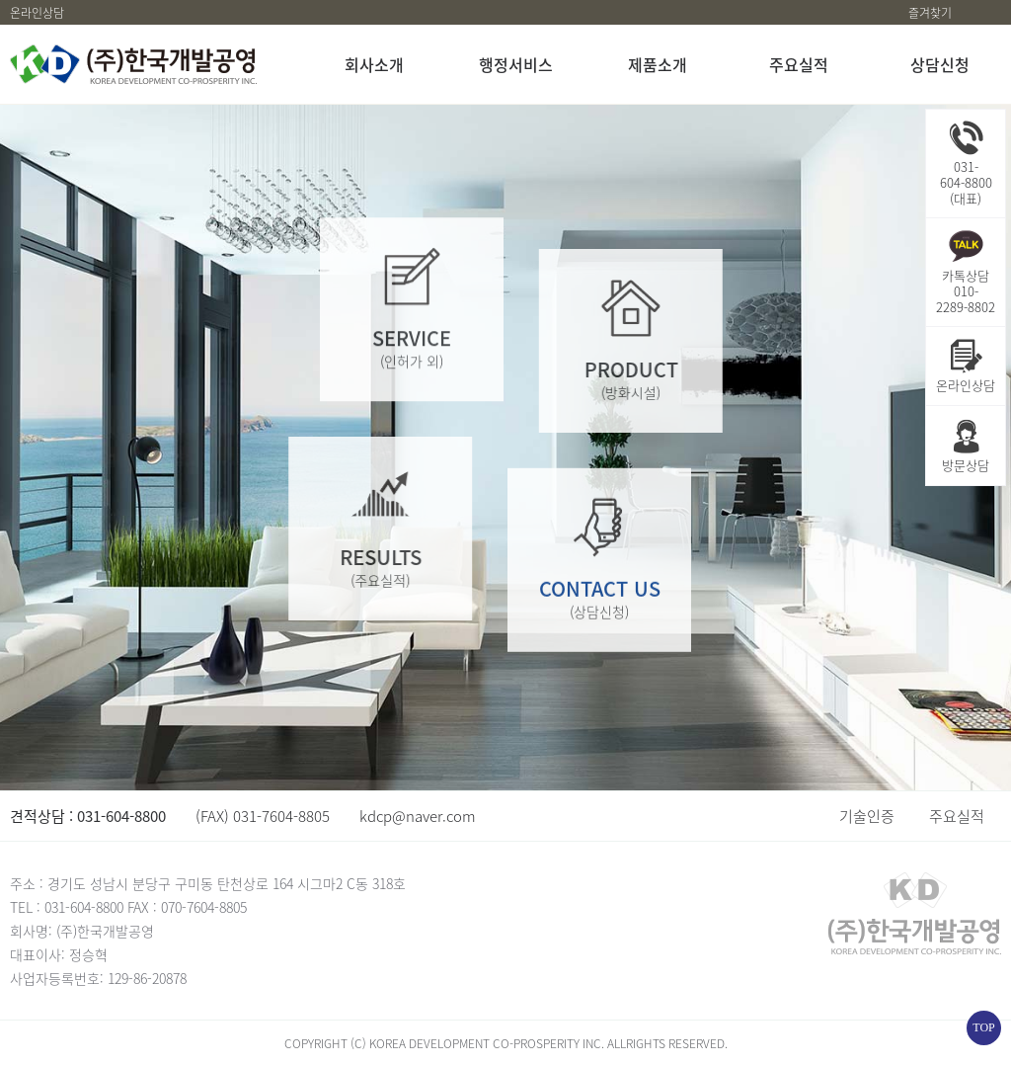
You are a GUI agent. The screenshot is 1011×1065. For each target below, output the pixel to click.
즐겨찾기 (930, 13)
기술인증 (866, 816)
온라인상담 (37, 13)
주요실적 (956, 816)
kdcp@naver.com (417, 816)
